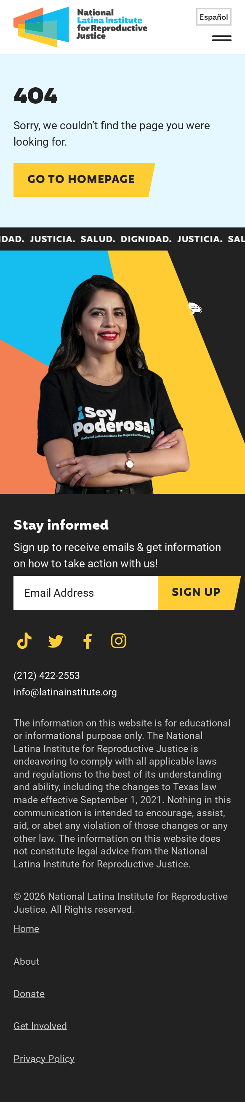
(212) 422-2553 (46, 676)
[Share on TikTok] (24, 641)
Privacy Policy (44, 1059)
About (26, 961)
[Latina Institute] (80, 27)
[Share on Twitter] (56, 641)
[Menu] (222, 38)
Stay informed (61, 526)
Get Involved (40, 1026)
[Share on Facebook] (88, 641)
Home (26, 929)
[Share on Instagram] (119, 641)
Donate (29, 994)
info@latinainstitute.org (65, 692)
